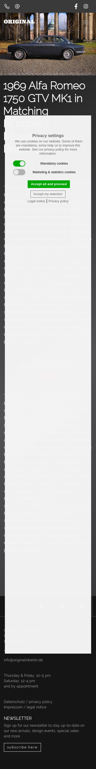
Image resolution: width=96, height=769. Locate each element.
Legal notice (36, 201)
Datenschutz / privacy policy (28, 702)
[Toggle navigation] (86, 22)
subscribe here (22, 747)
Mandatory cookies (40, 163)
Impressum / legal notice (25, 707)
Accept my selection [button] (48, 194)
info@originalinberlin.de (23, 660)
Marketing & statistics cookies (44, 172)
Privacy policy (58, 201)
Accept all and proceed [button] (49, 184)
